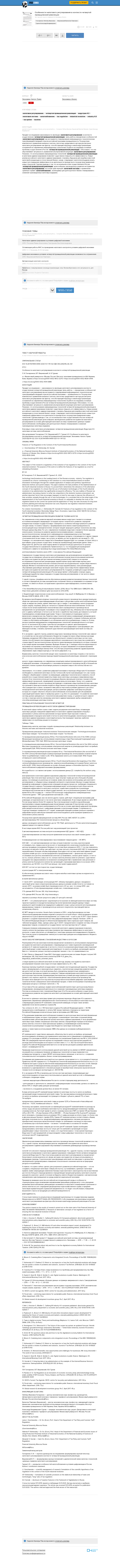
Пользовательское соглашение (33, 1550)
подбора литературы (76, 1252)
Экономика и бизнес (69, 99)
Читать (75, 35)
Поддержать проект (78, 3)
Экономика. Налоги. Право (31, 99)
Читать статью (65, 290)
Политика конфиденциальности (33, 1553)
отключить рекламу (62, 88)
